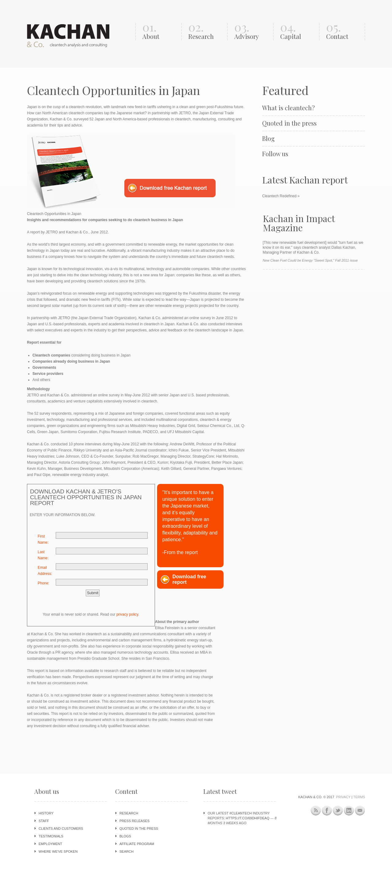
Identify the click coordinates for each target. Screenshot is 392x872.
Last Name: (43, 555)
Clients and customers (61, 828)
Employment (50, 844)
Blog (268, 138)
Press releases (134, 821)
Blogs (125, 836)
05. (344, 31)
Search (126, 851)
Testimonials (51, 836)
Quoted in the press (289, 123)
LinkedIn (349, 811)
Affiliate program (136, 844)
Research (128, 813)
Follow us (275, 154)
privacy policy (127, 614)
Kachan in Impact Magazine (299, 223)
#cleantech (240, 813)
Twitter (338, 811)
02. (206, 31)
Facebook (327, 811)
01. (160, 31)
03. (252, 31)
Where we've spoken (58, 851)
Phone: (43, 583)
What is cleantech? (288, 108)
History (46, 813)
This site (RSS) (316, 811)
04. (298, 31)
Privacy (343, 797)
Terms (359, 797)
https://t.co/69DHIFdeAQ (247, 818)
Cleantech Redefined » (281, 196)
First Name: (43, 539)
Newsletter (360, 811)
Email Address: (45, 570)
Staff (44, 821)
